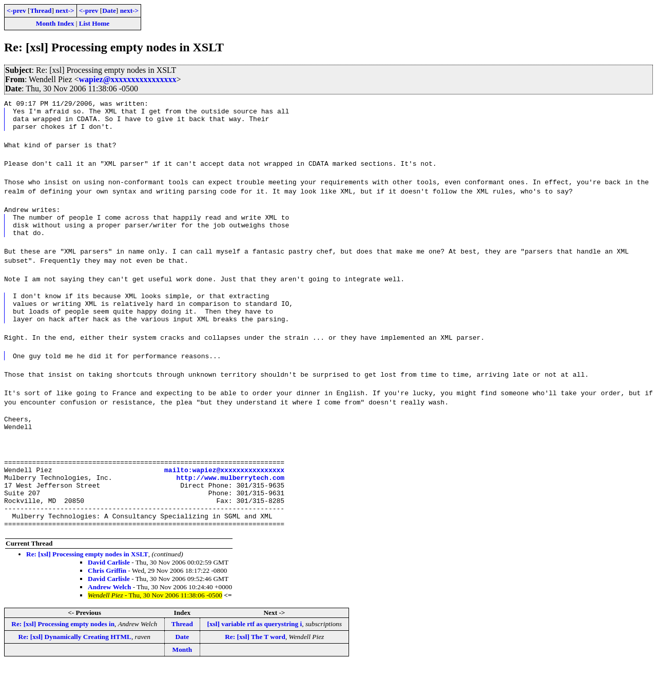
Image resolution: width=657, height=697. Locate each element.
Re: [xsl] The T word (255, 669)
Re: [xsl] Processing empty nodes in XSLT (87, 586)
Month (182, 682)
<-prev (16, 10)
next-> (64, 10)
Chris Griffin (107, 603)
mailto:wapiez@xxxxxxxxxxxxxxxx (224, 491)
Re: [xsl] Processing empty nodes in (62, 656)
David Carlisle (109, 594)
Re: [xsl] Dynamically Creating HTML (74, 669)
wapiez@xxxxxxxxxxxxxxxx (128, 79)
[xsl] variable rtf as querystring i (254, 656)
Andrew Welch (109, 619)
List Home (94, 23)
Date (109, 10)
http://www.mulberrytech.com (230, 500)
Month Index (55, 23)
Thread (40, 10)
